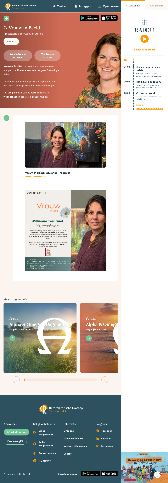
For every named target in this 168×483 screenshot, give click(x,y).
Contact (68, 453)
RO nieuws (42, 460)
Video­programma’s (43, 432)
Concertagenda (44, 453)
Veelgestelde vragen (75, 445)
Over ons (69, 430)
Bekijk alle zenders (144, 49)
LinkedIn (103, 438)
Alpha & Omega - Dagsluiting (116, 324)
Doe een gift (15, 441)
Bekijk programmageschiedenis (149, 106)
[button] (16, 379)
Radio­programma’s (43, 443)
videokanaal (10, 96)
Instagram (104, 445)
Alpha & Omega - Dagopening (40, 324)
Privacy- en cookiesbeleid (17, 473)
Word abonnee (16, 432)
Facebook (104, 430)
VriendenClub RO (73, 438)
